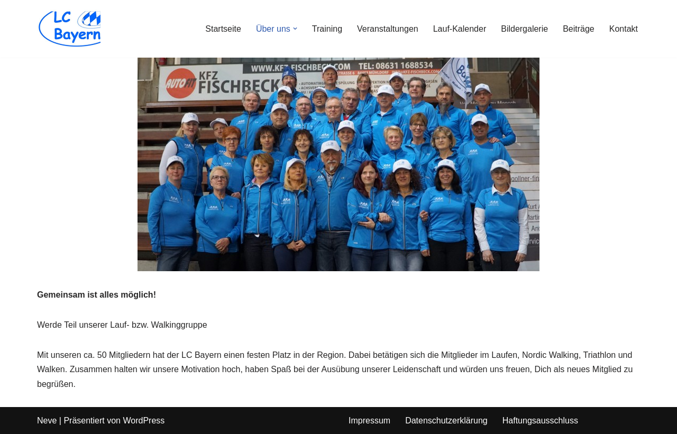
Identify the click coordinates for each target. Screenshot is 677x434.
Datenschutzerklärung (446, 420)
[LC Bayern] (68, 29)
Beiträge (578, 28)
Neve (47, 420)
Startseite (223, 28)
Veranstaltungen (387, 28)
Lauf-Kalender (460, 28)
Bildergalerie (524, 28)
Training (327, 28)
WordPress (143, 420)
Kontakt (623, 28)
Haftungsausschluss (540, 420)
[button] (295, 28)
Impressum (369, 420)
